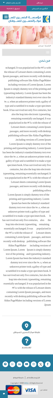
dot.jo (26, 383)
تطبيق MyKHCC (13, 9)
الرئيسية (48, 46)
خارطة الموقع (18, 378)
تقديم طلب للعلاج (13, 3)
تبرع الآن (40, 3)
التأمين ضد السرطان (40, 9)
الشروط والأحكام (33, 378)
